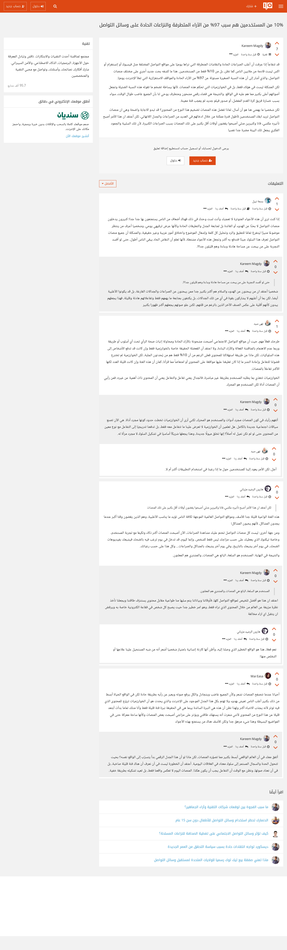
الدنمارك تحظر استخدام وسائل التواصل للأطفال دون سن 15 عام (221, 834)
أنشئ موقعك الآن (77, 136)
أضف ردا (221, 209)
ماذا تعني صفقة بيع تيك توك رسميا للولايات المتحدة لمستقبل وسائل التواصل (211, 874)
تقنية (266, 54)
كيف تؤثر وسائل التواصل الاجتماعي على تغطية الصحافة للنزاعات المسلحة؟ (213, 847)
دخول (175, 160)
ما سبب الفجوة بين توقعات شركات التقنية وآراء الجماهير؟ (226, 821)
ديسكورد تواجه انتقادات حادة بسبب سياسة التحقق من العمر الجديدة (218, 860)
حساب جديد (202, 160)
